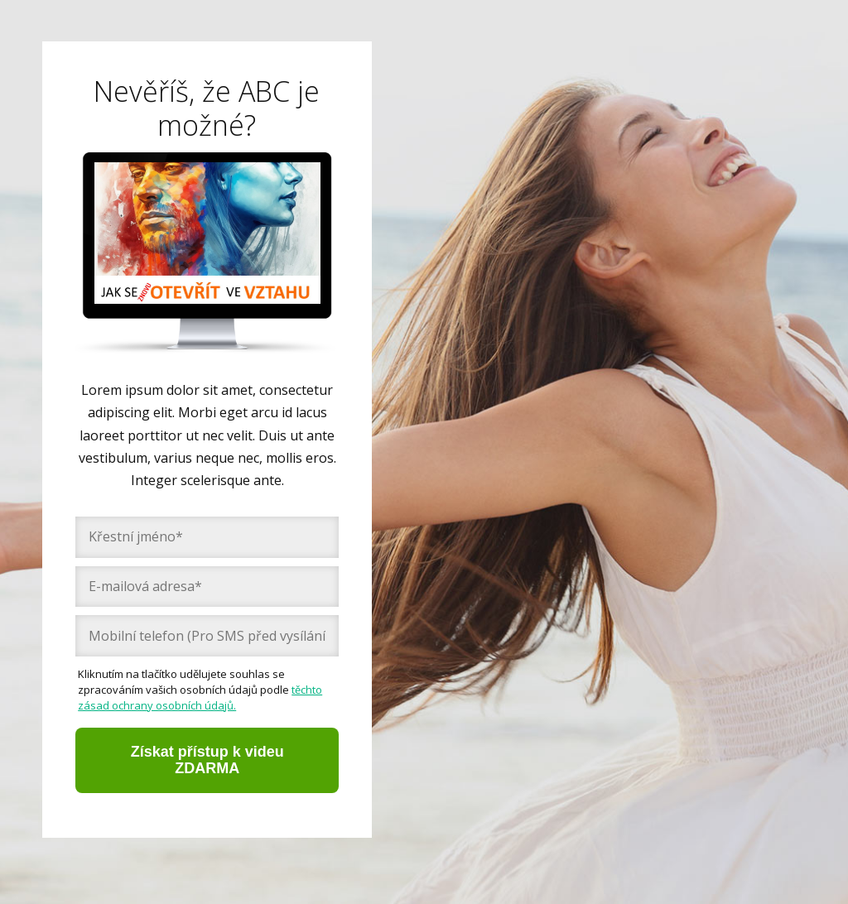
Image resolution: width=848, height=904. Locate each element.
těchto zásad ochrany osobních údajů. (200, 697)
